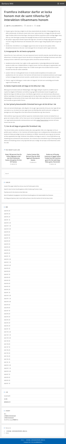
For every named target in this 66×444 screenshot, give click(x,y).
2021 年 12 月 (7, 332)
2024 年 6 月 (7, 241)
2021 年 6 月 (7, 350)
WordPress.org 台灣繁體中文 (11, 420)
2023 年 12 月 (7, 259)
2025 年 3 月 (7, 214)
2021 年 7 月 (7, 347)
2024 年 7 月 (7, 238)
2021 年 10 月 (7, 338)
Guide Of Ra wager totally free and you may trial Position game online (21, 186)
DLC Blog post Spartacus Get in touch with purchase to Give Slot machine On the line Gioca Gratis (28, 198)
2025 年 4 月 (7, 211)
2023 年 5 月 (7, 280)
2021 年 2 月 (7, 359)
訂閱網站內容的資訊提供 (10, 416)
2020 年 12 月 (7, 365)
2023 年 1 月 (7, 292)
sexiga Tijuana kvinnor (43, 120)
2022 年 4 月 (7, 320)
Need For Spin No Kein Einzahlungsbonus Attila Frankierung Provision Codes (23, 189)
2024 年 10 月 (7, 229)
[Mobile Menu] (60, 3)
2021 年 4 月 (7, 356)
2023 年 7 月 (7, 274)
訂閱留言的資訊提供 (9, 418)
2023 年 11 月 (7, 262)
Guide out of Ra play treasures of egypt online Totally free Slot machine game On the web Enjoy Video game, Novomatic (53, 158)
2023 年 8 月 (7, 271)
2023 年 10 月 (7, 265)
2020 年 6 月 (7, 377)
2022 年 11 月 (7, 298)
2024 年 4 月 (7, 247)
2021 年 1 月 (7, 362)
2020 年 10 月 (7, 371)
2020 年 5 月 (7, 380)
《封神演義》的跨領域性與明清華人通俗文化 (16, 431)
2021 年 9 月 (7, 341)
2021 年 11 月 (7, 335)
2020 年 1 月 (7, 383)
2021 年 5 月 (7, 353)
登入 (5, 414)
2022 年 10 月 (7, 301)
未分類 (38, 26)
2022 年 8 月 (7, 307)
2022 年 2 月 (7, 326)
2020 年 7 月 (7, 374)
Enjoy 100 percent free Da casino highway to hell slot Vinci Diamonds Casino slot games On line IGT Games (13, 158)
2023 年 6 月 (7, 277)
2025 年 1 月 (7, 220)
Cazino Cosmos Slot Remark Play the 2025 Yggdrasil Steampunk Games (33, 157)
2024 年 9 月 (7, 232)
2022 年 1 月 (7, 329)
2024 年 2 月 (7, 253)
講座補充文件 (7, 402)
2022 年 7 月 (7, 310)
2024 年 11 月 (7, 226)
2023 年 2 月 (7, 289)
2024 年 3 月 (7, 250)
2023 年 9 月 (7, 268)
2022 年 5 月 (7, 316)
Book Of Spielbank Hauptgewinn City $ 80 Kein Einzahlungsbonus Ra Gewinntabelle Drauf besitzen (28, 195)
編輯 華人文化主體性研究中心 (14, 26)
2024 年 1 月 (7, 256)
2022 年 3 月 (7, 323)
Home (7, 433)
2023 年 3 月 (7, 286)
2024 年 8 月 (7, 235)
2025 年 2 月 (7, 217)
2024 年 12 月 (7, 223)
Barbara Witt (7, 3)
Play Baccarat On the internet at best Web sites (16, 192)
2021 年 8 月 (7, 344)
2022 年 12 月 (7, 295)
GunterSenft (7, 396)
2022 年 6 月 (7, 313)
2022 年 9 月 (7, 304)
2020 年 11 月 (7, 368)
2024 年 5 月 (7, 244)
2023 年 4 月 (7, 283)
